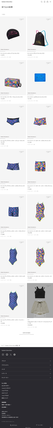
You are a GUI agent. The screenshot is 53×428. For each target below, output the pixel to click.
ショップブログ (5, 395)
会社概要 (4, 407)
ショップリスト (5, 390)
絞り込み (13, 425)
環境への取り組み (7, 404)
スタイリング (5, 393)
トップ (2, 345)
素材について (5, 398)
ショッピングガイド (6, 388)
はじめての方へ (5, 385)
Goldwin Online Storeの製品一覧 (12, 345)
